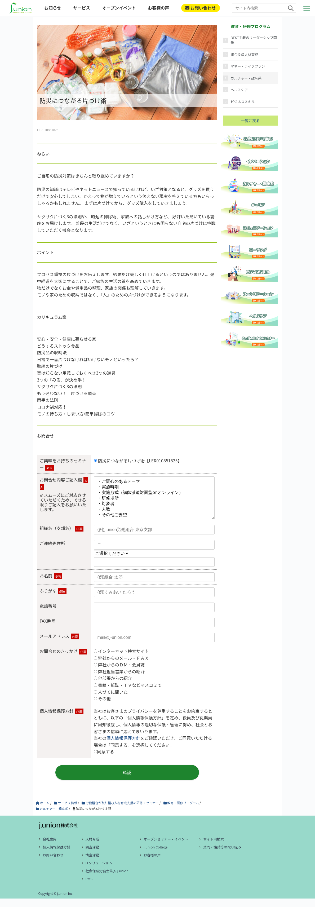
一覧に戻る (250, 120)
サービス (81, 8)
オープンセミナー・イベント (166, 847)
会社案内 (50, 847)
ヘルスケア (239, 89)
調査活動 (92, 855)
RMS (89, 887)
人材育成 (92, 847)
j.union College (155, 855)
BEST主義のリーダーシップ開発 (254, 40)
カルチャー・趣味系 (246, 78)
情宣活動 (92, 863)
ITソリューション (99, 871)
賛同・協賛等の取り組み (222, 855)
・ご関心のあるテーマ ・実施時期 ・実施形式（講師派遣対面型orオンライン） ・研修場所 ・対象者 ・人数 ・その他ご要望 (154, 502)
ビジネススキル (243, 101)
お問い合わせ (200, 8)
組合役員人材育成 (244, 54)
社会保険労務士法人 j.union (107, 879)
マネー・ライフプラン (248, 66)
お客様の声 (158, 8)
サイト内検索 (213, 847)
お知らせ (52, 8)
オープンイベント (119, 8)
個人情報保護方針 (123, 746)
